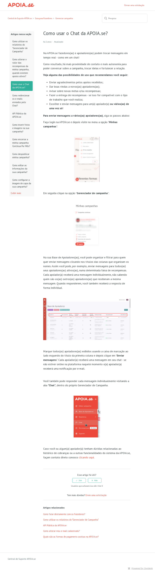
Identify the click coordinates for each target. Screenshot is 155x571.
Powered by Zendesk (142, 568)
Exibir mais (16, 193)
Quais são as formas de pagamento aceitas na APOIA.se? (71, 536)
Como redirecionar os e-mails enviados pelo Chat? (20, 100)
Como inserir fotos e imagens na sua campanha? (21, 128)
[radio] (79, 480)
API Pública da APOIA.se (19, 115)
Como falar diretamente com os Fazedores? (64, 514)
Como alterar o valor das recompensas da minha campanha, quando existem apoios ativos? (20, 68)
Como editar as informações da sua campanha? (19, 169)
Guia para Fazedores (43, 18)
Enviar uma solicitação (134, 5)
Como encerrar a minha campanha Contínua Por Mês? (21, 143)
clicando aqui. (86, 457)
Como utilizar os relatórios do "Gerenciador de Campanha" (20, 46)
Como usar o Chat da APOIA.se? (20, 86)
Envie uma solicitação (96, 495)
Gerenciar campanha (64, 18)
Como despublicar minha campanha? (21, 156)
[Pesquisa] (124, 18)
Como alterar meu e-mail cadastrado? (61, 531)
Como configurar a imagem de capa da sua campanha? (21, 183)
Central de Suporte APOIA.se (20, 18)
